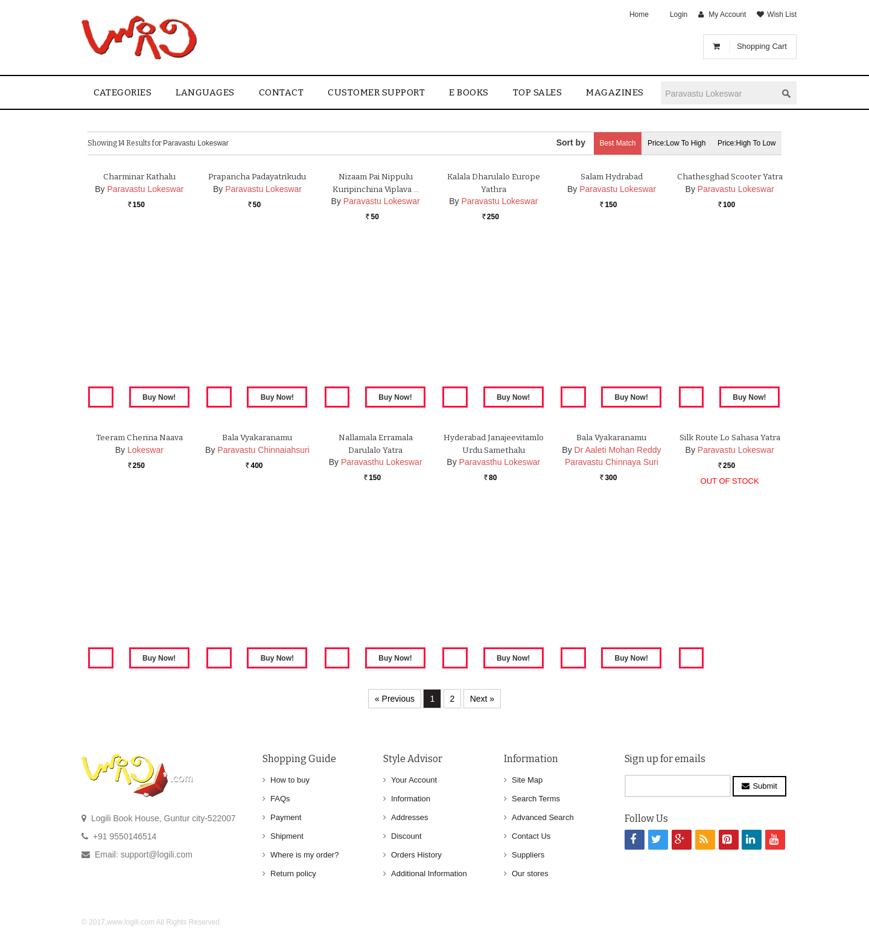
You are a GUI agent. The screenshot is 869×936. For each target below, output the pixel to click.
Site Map (527, 779)
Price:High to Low (744, 143)
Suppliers (528, 854)
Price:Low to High (667, 143)
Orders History (416, 854)
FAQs (280, 798)
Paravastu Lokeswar (145, 330)
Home (639, 14)
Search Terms (536, 798)
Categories (122, 92)
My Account (727, 14)
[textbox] (718, 93)
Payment (285, 817)
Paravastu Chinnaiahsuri (263, 590)
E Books (469, 92)
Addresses (409, 817)
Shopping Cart (762, 46)
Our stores (530, 873)
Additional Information (429, 873)
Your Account (414, 779)
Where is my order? (304, 854)
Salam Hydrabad (611, 317)
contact (281, 92)
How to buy (290, 779)
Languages (205, 92)
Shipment (287, 836)
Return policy (293, 873)
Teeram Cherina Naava (139, 578)
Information (410, 798)
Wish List (782, 14)
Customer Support (376, 92)
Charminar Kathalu (139, 317)
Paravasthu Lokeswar (381, 603)
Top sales (537, 92)
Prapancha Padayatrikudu (257, 317)
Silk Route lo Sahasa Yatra (730, 578)
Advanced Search (543, 817)
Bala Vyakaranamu (257, 578)
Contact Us (531, 836)
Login (678, 14)
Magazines (615, 92)
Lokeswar (145, 590)
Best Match (601, 143)
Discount (406, 836)
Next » (482, 699)
